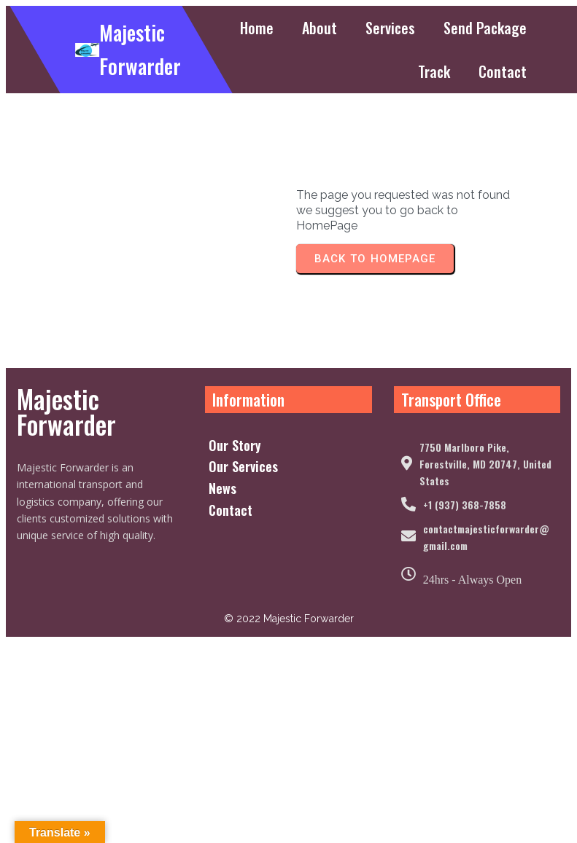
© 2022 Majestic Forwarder (288, 735)
